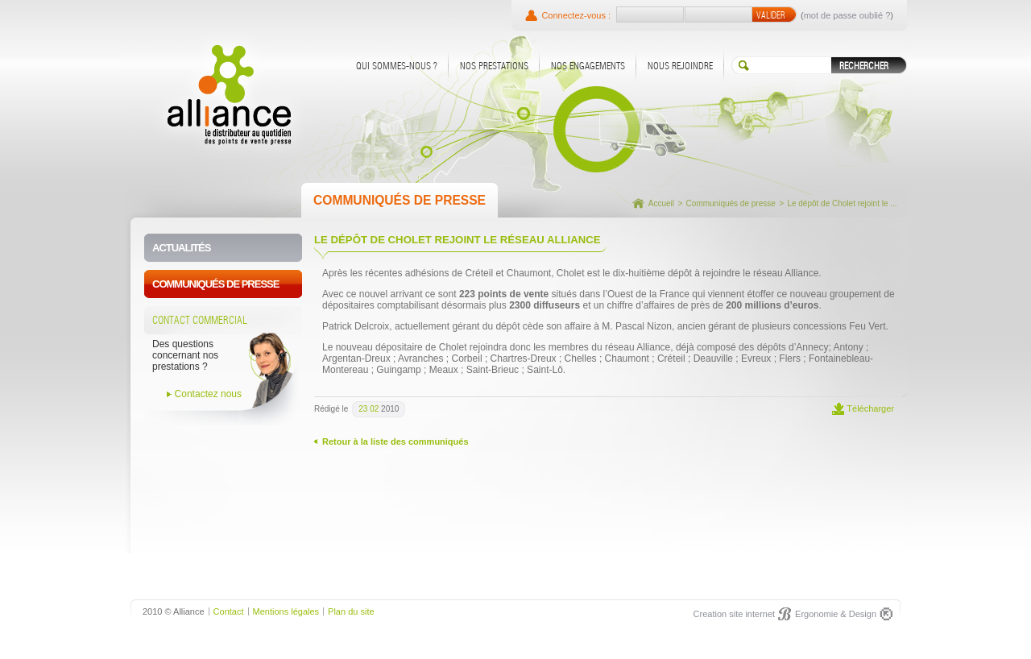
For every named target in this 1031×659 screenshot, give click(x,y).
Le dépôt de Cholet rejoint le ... (841, 203)
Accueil (661, 203)
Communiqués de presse (731, 203)
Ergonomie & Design (835, 614)
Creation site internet (735, 614)
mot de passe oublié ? (847, 15)
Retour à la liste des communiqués (395, 441)
